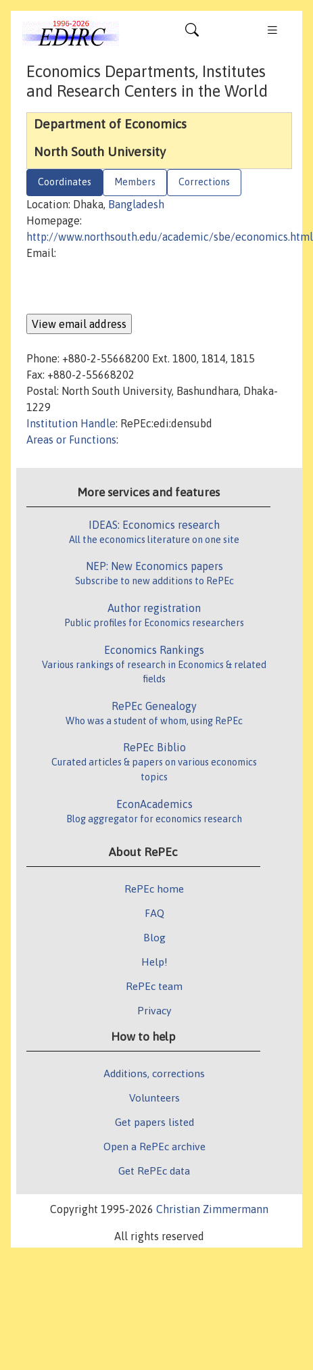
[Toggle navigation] (192, 33)
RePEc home (154, 888)
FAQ (154, 913)
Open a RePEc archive (154, 1146)
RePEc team (154, 986)
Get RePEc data (154, 1170)
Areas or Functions (71, 439)
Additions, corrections (154, 1073)
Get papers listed (154, 1122)
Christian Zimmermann (212, 1209)
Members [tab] (134, 181)
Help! (154, 961)
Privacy (154, 1010)
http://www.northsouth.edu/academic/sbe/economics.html (169, 237)
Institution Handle (71, 423)
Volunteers (154, 1097)
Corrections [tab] (204, 181)
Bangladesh (136, 204)
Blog (154, 937)
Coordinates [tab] (64, 181)
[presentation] (129, 287)
